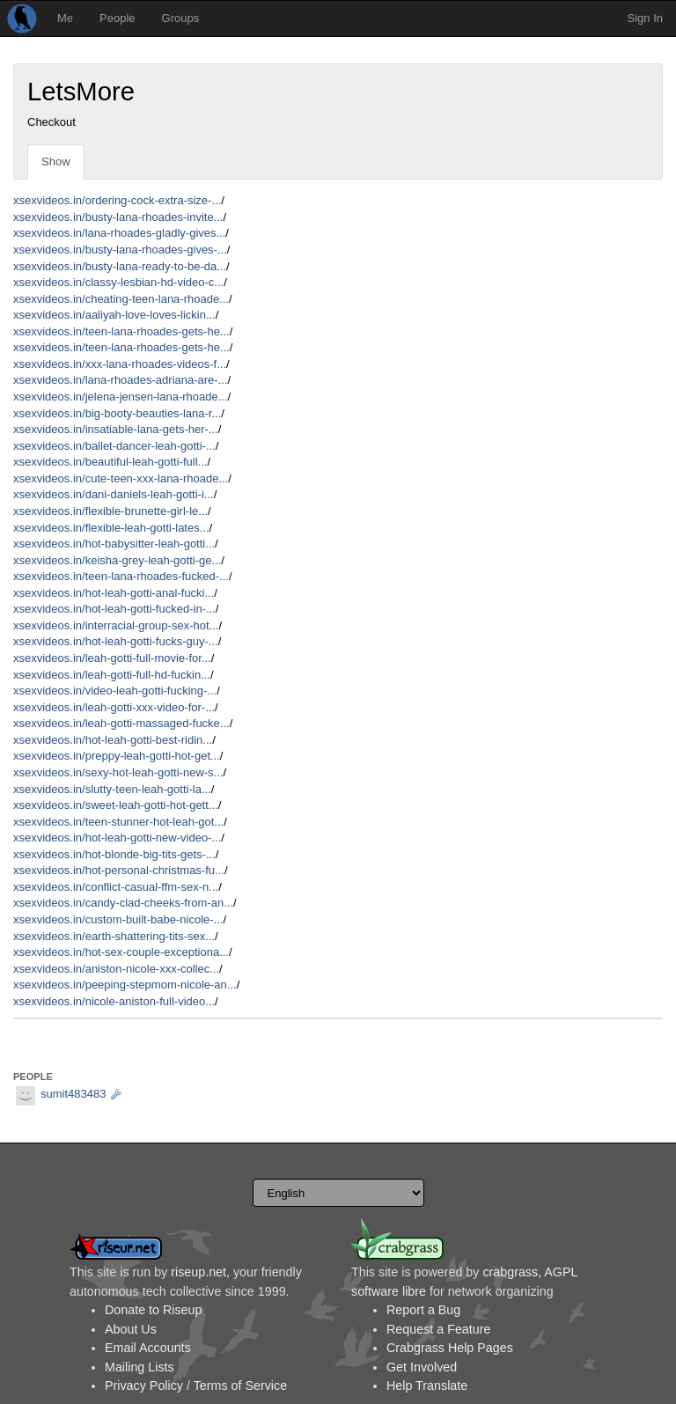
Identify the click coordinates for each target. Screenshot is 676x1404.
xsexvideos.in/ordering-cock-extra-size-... (117, 200)
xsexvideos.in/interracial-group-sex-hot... (115, 625)
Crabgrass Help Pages (449, 1348)
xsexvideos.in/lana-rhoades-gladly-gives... (119, 232)
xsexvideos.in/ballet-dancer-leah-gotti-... (114, 445)
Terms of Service (240, 1385)
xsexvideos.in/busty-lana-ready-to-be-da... (119, 266)
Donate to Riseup (153, 1310)
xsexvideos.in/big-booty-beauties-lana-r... (117, 413)
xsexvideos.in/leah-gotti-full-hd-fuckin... (111, 674)
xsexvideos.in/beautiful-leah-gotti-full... (110, 461)
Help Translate (426, 1385)
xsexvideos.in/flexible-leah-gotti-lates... (111, 527)
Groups (181, 18)
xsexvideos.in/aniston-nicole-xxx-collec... (116, 968)
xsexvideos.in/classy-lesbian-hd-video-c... (118, 282)
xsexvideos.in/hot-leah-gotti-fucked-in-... (114, 608)
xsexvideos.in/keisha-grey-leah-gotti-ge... (117, 560)
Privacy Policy (144, 1385)
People (117, 18)
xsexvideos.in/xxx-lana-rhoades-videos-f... (119, 364)
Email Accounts (148, 1348)
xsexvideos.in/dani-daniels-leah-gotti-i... (113, 494)
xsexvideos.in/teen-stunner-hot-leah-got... (118, 821)
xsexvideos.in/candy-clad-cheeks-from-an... (123, 902)
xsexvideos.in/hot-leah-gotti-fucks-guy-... (115, 641)
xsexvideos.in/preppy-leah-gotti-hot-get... (116, 755)
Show (55, 161)
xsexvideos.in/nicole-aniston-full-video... (114, 1001)
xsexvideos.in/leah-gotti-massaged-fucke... (121, 723)
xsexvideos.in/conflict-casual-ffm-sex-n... (115, 886)
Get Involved (421, 1367)
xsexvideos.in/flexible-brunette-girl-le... (110, 511)
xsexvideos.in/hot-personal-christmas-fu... (118, 870)
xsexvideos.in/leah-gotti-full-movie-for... (112, 658)
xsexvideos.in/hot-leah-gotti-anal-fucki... (113, 592)
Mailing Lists (139, 1367)
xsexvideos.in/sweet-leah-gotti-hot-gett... (115, 805)
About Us (131, 1329)
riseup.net (198, 1272)
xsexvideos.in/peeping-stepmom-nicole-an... (125, 984)
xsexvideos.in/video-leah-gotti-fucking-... (115, 690)
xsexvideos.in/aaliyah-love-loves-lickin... (114, 314)
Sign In (645, 18)
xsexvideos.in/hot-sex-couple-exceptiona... (121, 952)
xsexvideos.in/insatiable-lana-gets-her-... (115, 429)
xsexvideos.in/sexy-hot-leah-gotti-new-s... (118, 772)
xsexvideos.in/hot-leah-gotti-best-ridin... (112, 739)
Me (65, 18)
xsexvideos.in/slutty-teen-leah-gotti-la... (112, 789)
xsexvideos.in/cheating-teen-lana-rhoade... (121, 298)
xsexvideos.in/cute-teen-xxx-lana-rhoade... (120, 478)
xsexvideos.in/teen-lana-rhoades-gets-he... (121, 331)
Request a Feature (438, 1329)
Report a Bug (423, 1310)
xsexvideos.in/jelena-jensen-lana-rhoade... (120, 396)
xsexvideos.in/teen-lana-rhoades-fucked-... (121, 576)
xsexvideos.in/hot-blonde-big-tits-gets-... (114, 854)
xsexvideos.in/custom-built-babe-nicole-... (118, 919)
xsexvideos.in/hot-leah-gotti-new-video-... (117, 837)
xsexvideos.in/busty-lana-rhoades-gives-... (120, 249)
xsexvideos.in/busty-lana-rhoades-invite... (118, 217)
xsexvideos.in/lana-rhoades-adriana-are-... (120, 379)
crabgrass (510, 1272)
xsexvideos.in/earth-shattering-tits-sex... (114, 936)
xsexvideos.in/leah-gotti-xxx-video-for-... (114, 707)
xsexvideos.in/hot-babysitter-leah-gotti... (114, 543)
